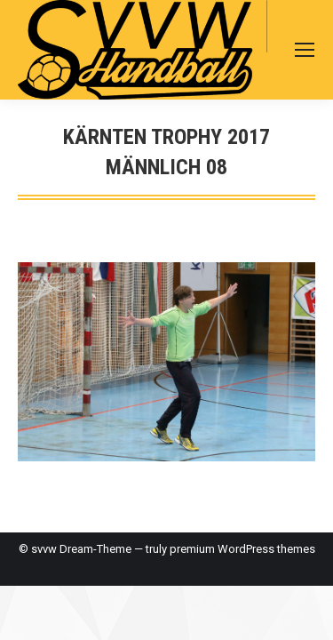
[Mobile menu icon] (304, 49)
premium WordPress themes (242, 549)
